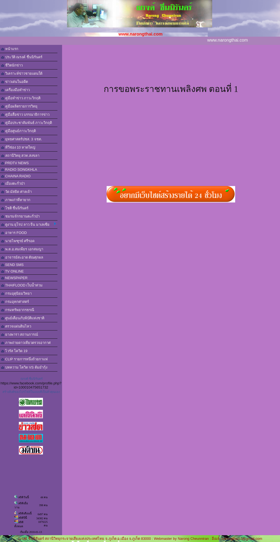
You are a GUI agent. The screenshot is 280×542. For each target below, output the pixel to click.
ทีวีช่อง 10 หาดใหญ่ (18, 147)
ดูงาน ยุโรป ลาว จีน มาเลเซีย (28, 224)
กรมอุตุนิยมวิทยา (16, 293)
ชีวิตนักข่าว (12, 65)
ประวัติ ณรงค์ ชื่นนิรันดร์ (21, 57)
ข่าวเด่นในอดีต (14, 82)
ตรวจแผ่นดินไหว (16, 326)
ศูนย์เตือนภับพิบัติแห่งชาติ (22, 318)
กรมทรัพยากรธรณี (17, 310)
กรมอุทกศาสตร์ (15, 302)
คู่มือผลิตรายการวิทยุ (19, 106)
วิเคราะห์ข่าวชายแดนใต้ (21, 73)
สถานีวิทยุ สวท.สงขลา (20, 155)
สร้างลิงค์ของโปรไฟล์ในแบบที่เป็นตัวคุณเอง (31, 391)
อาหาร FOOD (14, 233)
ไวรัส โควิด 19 (14, 351)
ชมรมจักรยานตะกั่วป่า (20, 216)
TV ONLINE (12, 271)
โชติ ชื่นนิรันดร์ (14, 208)
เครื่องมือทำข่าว (15, 90)
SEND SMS (12, 265)
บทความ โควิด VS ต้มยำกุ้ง (24, 367)
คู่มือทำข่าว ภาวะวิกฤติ (20, 98)
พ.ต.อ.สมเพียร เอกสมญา (22, 249)
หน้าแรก (9, 49)
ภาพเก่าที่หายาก (15, 200)
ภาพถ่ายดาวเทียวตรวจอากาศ (26, 343)
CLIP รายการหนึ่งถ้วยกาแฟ (24, 359)
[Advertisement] (170, 69)
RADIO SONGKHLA (19, 169)
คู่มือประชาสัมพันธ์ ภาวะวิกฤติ (26, 123)
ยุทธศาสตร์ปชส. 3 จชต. (21, 139)
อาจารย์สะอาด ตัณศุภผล (22, 257)
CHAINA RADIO (16, 176)
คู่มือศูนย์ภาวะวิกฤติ (18, 131)
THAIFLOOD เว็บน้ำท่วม (22, 285)
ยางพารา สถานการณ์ (19, 334)
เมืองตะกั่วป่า (13, 183)
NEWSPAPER (14, 278)
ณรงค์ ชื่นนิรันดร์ (32, 378)
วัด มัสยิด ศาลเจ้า (16, 192)
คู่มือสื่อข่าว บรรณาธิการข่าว (25, 114)
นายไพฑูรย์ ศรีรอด (17, 241)
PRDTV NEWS (15, 163)
